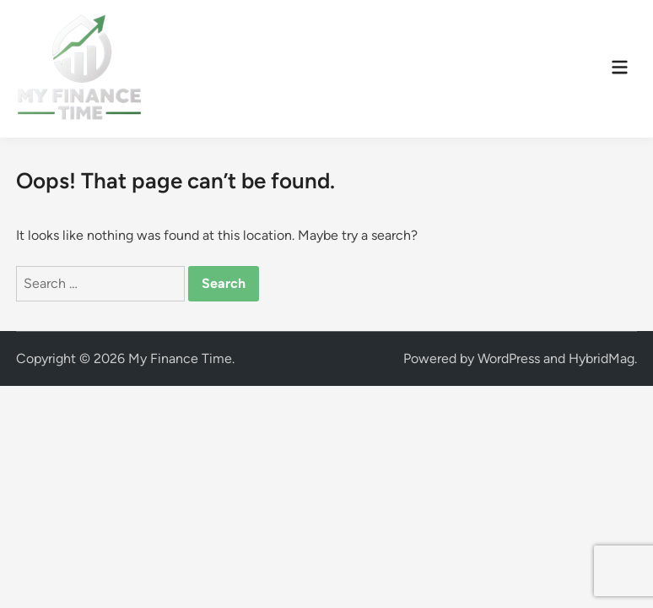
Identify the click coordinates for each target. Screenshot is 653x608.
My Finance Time (180, 358)
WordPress (509, 358)
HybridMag (601, 358)
